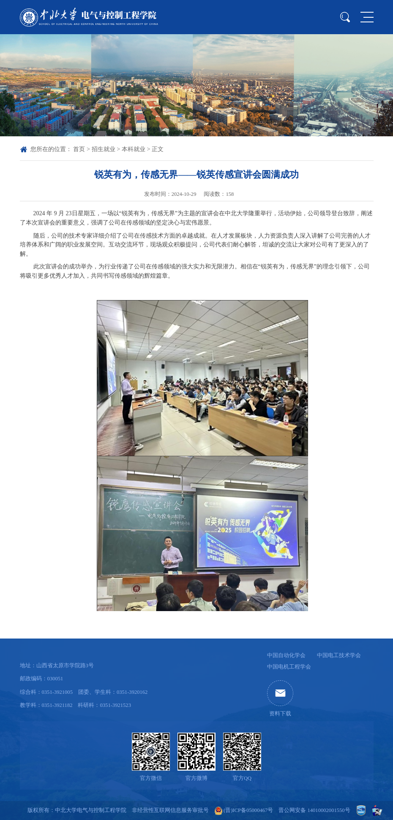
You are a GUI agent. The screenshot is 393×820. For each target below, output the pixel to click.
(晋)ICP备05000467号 (248, 810)
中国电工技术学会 (339, 655)
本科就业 (133, 149)
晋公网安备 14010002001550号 (314, 810)
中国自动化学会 (286, 655)
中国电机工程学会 (289, 667)
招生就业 (103, 149)
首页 (79, 149)
